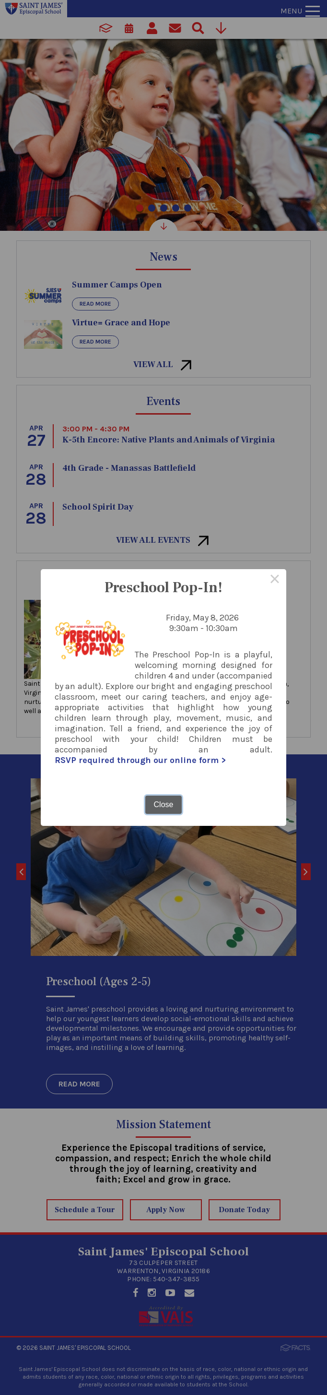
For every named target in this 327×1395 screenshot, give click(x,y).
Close (164, 804)
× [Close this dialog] (274, 580)
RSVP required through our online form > (140, 760)
